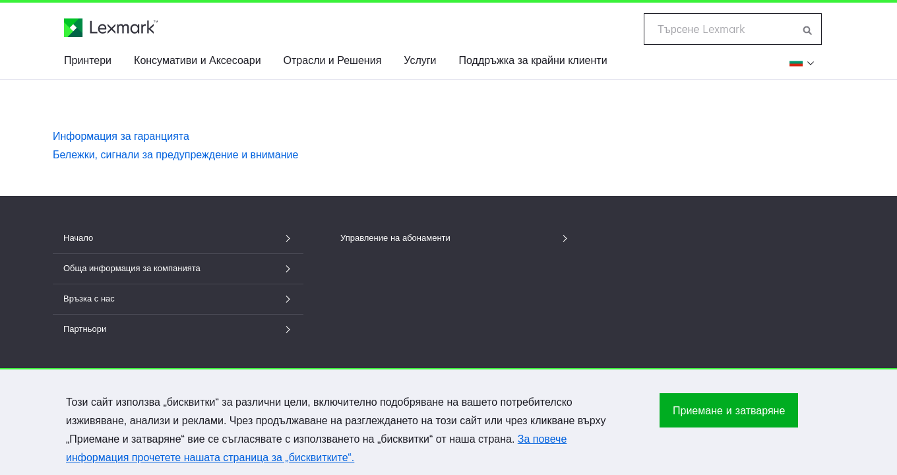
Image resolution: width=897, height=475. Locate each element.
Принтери (87, 60)
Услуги (420, 60)
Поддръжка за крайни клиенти (533, 60)
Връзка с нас (178, 298)
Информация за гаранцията (121, 136)
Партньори (178, 329)
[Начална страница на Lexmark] (111, 27)
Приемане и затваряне (729, 415)
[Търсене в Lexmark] (808, 29)
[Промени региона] (801, 62)
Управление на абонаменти (455, 238)
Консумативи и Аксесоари (197, 60)
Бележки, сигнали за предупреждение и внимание (175, 154)
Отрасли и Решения (333, 60)
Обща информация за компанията (178, 268)
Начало (178, 238)
